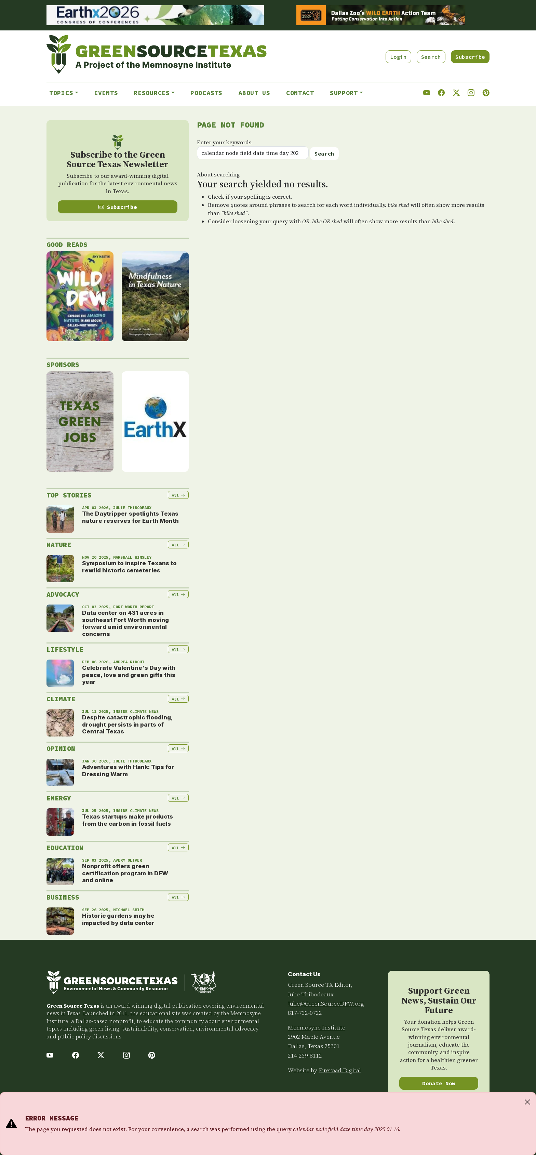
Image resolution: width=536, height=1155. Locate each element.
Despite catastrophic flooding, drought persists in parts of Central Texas (127, 724)
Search (431, 56)
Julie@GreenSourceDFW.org (326, 1003)
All (178, 495)
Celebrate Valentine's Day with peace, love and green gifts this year (128, 674)
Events (106, 93)
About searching (218, 174)
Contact (300, 93)
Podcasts (206, 93)
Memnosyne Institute (316, 1027)
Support (344, 93)
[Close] (527, 1102)
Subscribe (470, 56)
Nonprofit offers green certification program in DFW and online (125, 873)
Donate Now (438, 1083)
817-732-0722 (305, 1013)
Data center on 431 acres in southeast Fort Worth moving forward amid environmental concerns (125, 623)
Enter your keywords (224, 142)
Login (398, 56)
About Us (254, 93)
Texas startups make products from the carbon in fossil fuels (127, 820)
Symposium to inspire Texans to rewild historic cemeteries (129, 566)
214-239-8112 (305, 1055)
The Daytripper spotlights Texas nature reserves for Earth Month (130, 517)
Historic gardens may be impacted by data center (118, 919)
